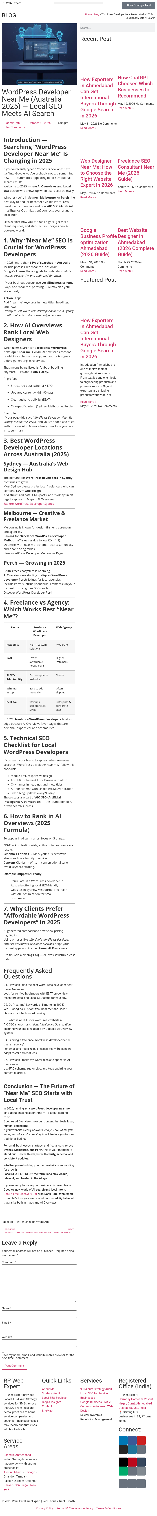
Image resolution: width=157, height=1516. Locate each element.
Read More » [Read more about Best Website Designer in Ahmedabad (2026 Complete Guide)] (126, 271)
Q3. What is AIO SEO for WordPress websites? (33, 1020)
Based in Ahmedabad (17, 1455)
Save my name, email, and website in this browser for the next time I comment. (38, 1357)
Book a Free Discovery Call (20, 1194)
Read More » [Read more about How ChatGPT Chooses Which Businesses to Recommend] (126, 108)
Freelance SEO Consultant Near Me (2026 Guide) (136, 170)
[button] (78, 3)
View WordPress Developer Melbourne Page (33, 553)
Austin (8, 1472)
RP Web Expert (11, 3)
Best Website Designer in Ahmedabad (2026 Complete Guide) (136, 242)
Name (7, 1308)
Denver (8, 1485)
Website (7, 1337)
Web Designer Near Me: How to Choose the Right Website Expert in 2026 (96, 173)
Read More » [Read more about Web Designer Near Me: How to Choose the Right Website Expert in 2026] (88, 197)
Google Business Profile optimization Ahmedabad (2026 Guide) (98, 242)
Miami (18, 1472)
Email (6, 1322)
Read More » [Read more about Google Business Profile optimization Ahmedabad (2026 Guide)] (88, 271)
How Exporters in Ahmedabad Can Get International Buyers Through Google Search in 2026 (98, 97)
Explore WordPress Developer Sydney (29, 504)
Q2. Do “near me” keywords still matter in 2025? (34, 1004)
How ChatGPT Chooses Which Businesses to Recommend (135, 87)
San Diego (21, 1485)
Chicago (30, 1472)
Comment (9, 1262)
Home (88, 14)
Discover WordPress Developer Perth (28, 592)
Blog (96, 14)
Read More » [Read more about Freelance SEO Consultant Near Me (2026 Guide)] (126, 191)
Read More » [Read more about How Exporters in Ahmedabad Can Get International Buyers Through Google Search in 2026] (88, 128)
